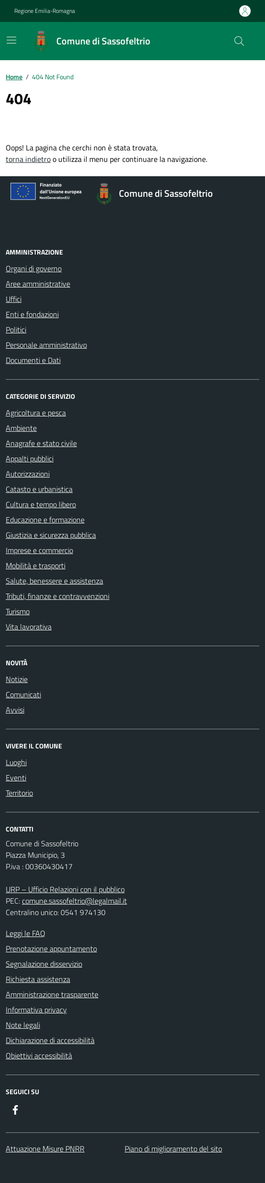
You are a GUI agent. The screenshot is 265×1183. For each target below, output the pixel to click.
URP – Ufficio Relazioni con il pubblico (65, 889)
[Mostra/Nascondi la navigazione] (11, 40)
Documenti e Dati (33, 360)
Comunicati (23, 694)
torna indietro (28, 159)
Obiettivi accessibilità (39, 1055)
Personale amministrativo (46, 345)
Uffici (13, 299)
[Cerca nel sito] (239, 41)
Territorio (19, 793)
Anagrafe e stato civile (41, 443)
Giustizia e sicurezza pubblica (51, 535)
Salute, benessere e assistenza (54, 580)
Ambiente (21, 428)
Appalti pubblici (29, 458)
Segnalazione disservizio (44, 964)
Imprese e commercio (39, 550)
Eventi (16, 777)
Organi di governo (34, 268)
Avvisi (15, 709)
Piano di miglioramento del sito (173, 1148)
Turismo (18, 611)
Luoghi (16, 762)
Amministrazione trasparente (52, 994)
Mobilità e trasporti (35, 565)
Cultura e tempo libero (41, 504)
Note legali (23, 1025)
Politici (16, 329)
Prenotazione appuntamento (51, 948)
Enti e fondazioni (32, 314)
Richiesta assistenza (38, 979)
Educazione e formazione (45, 519)
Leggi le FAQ (25, 933)
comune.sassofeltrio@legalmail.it (74, 900)
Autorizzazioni (28, 474)
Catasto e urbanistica (39, 489)
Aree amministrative (38, 283)
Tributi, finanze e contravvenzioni (57, 596)
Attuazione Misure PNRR (45, 1148)
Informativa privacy (36, 1009)
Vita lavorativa (29, 626)
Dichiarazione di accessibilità (50, 1040)
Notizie (17, 679)
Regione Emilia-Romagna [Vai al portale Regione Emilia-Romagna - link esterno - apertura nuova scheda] (44, 11)
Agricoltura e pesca (36, 412)
